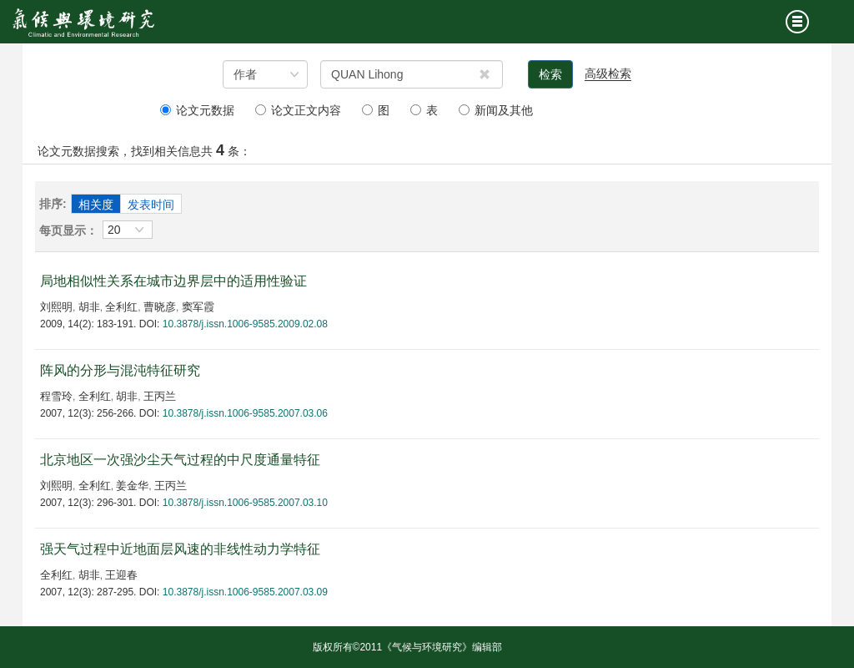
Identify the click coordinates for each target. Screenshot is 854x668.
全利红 (121, 307)
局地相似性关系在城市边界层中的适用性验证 (173, 281)
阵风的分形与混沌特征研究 (120, 370)
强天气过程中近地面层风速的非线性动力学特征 (180, 549)
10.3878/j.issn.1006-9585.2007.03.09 (245, 592)
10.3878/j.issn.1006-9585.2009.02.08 (245, 324)
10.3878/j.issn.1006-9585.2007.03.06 (245, 413)
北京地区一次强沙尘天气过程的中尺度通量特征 (180, 460)
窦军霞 (198, 307)
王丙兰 (159, 396)
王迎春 (121, 575)
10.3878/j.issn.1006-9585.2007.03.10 (245, 503)
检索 (550, 74)
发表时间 (151, 204)
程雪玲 (56, 396)
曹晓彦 (159, 307)
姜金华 (132, 485)
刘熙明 (56, 307)
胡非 (89, 307)
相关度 (95, 204)
